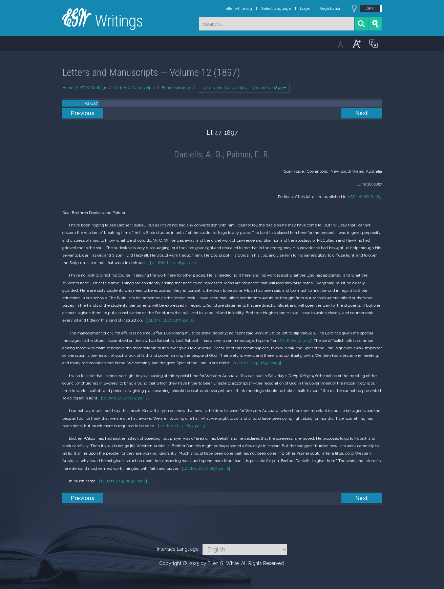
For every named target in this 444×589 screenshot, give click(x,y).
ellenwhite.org (239, 8)
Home (67, 87)
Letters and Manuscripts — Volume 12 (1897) (244, 87)
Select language (276, 8)
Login (305, 8)
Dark (369, 8)
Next (361, 113)
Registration (330, 8)
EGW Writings (93, 87)
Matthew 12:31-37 (296, 340)
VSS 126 (354, 196)
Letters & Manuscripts (134, 87)
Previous (82, 113)
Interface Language (177, 549)
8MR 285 (372, 196)
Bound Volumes (176, 87)
